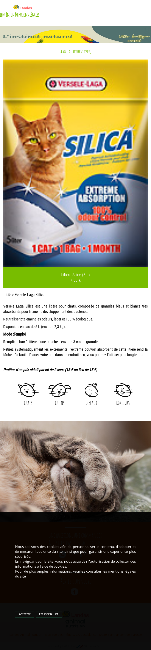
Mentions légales (27, 14)
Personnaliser (49, 614)
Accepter (25, 614)
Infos (10, 14)
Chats (63, 51)
